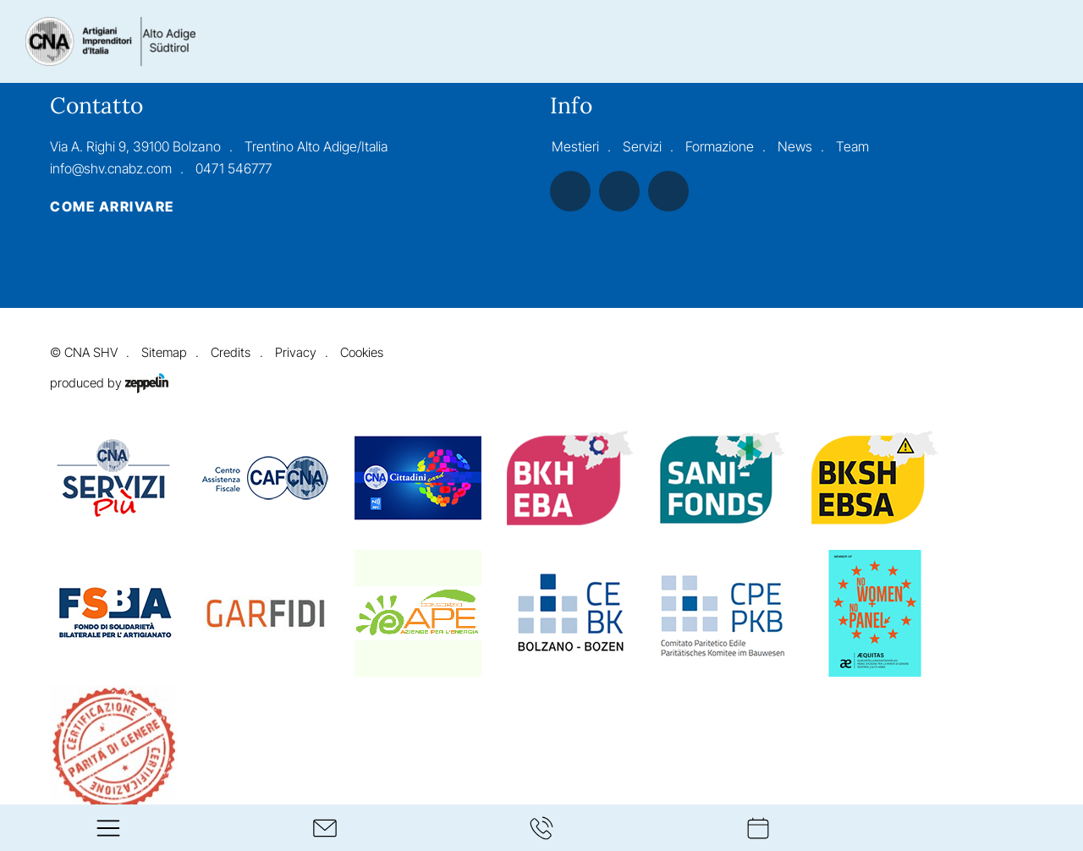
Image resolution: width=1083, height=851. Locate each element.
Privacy (295, 352)
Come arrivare (111, 207)
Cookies (361, 352)
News (795, 146)
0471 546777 (233, 168)
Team (852, 146)
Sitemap (164, 352)
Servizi (642, 146)
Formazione (719, 146)
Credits (230, 352)
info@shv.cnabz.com (111, 168)
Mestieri (575, 146)
